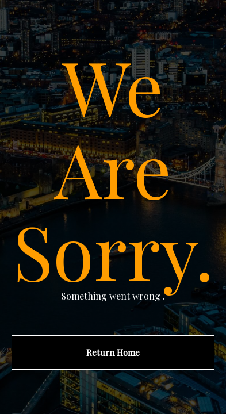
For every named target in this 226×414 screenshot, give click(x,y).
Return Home (113, 352)
